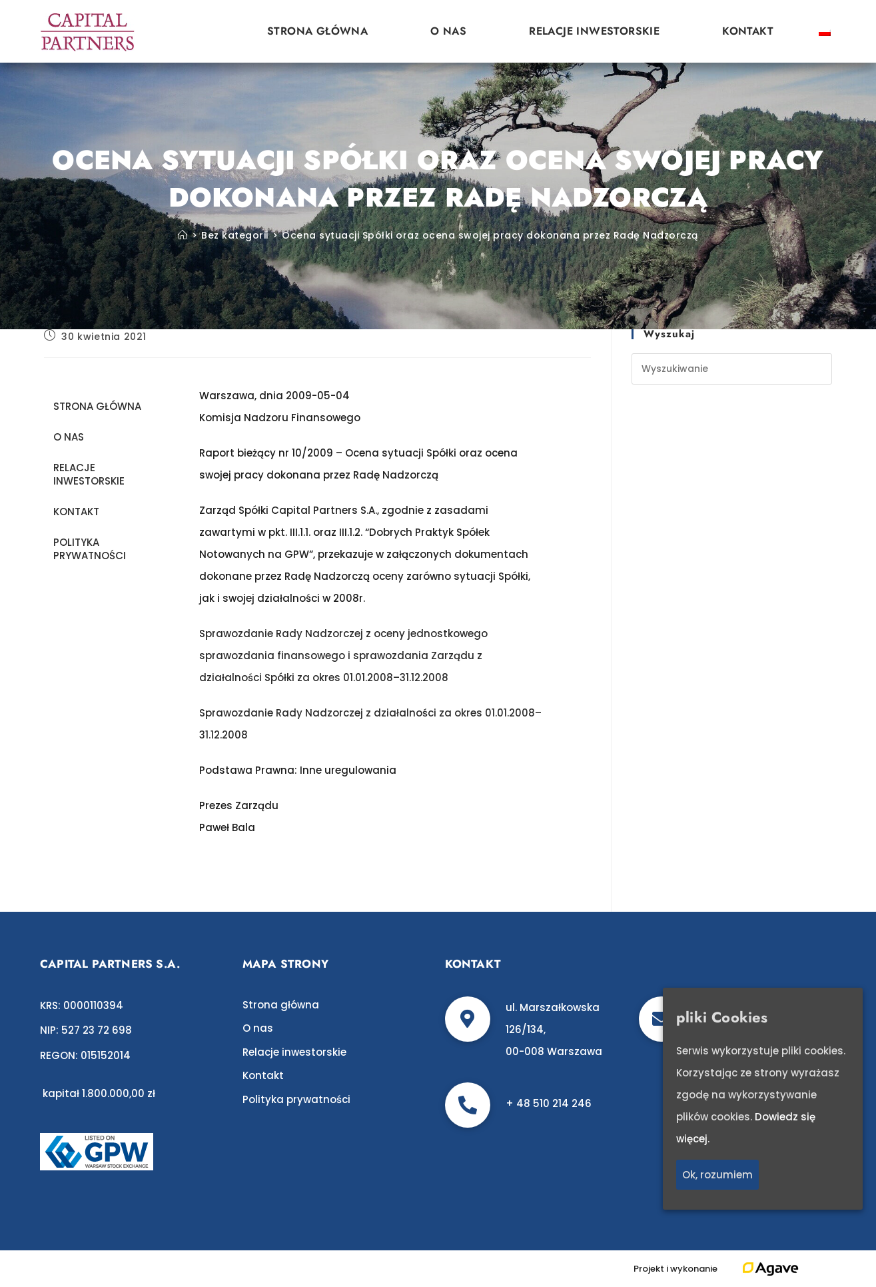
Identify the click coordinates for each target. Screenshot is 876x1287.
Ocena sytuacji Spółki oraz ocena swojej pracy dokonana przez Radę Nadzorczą (490, 235)
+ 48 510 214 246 (549, 1103)
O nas (448, 31)
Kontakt (747, 31)
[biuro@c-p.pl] (661, 1019)
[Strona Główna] (183, 235)
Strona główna (317, 31)
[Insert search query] (732, 369)
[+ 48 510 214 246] (467, 1105)
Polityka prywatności (89, 549)
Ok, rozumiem (717, 1175)
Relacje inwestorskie (594, 31)
